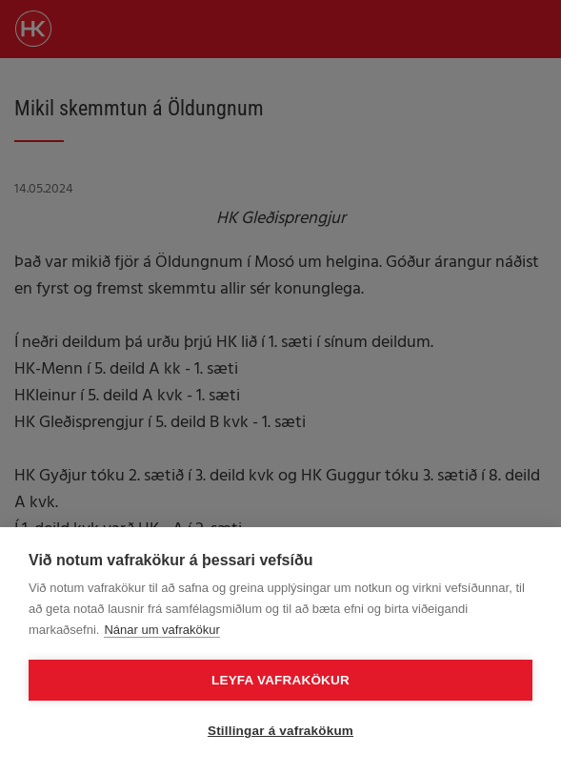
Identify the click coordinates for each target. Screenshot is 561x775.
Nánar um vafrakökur (161, 629)
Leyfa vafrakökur (280, 680)
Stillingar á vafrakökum (280, 731)
